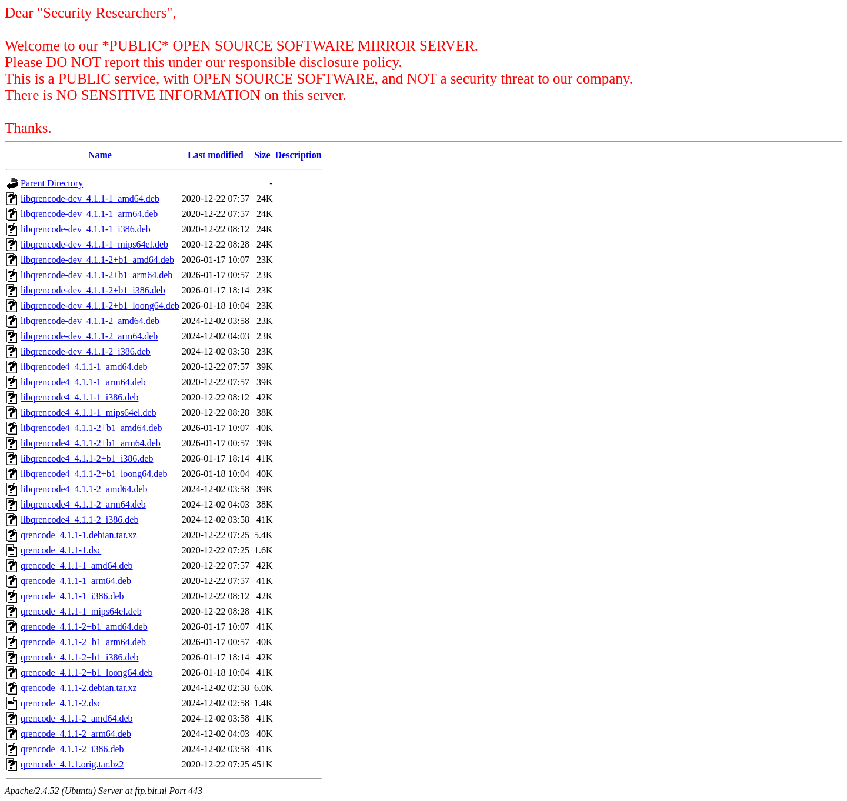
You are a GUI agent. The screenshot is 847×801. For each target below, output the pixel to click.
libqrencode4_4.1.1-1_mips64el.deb (88, 413)
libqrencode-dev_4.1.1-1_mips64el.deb (94, 244)
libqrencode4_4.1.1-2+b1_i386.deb (87, 458)
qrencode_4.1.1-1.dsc (61, 550)
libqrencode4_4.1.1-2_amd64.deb (84, 489)
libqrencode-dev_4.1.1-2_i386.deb (86, 351)
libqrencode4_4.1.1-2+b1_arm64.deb (91, 443)
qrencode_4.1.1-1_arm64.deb (76, 581)
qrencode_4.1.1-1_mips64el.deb (81, 611)
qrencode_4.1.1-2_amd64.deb (77, 718)
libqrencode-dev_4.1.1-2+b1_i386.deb (93, 290)
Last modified (216, 155)
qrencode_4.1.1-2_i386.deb (72, 749)
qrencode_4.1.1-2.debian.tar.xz (79, 688)
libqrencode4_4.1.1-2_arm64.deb (83, 504)
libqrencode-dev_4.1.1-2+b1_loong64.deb (100, 306)
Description (298, 155)
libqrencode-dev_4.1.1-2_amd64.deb (90, 321)
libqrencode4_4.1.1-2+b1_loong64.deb (94, 474)
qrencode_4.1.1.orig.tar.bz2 (72, 764)
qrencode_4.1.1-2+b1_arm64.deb (83, 642)
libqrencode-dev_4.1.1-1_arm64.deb (89, 214)
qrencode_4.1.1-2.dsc (61, 703)
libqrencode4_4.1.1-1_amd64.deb (84, 367)
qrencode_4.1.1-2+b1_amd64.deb (84, 627)
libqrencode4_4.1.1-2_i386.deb (79, 520)
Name (100, 155)
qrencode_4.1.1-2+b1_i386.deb (80, 657)
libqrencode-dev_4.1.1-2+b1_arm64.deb (96, 275)
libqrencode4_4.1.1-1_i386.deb (79, 397)
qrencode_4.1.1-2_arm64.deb (76, 734)
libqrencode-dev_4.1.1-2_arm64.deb (89, 336)
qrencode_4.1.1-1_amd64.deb (77, 565)
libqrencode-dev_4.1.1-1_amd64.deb (90, 198)
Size (262, 155)
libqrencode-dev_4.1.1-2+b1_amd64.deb (97, 260)
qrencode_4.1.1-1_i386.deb (72, 596)
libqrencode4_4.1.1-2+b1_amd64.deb (91, 428)
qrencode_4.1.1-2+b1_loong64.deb (87, 672)
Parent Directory (52, 183)
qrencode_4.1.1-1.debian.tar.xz (79, 535)
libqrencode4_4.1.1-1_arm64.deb (83, 382)
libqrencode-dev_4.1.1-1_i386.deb (86, 229)
